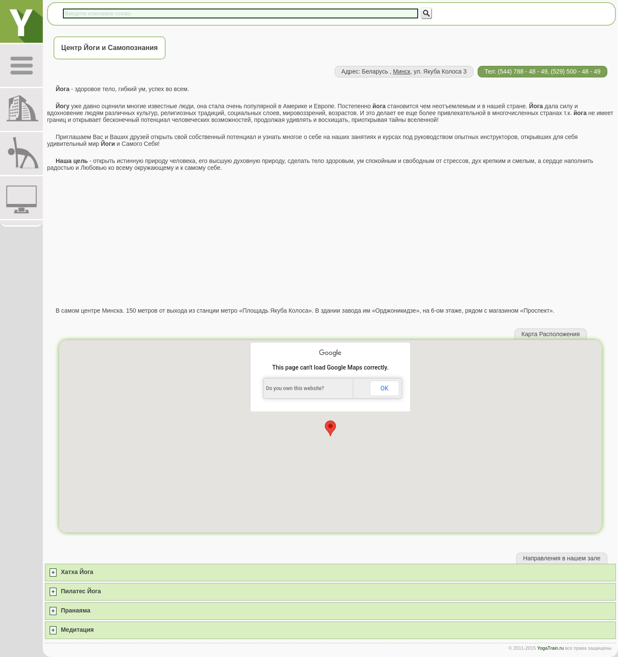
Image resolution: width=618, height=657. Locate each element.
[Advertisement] (330, 239)
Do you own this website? (295, 388)
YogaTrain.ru (550, 648)
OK (384, 388)
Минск (401, 71)
